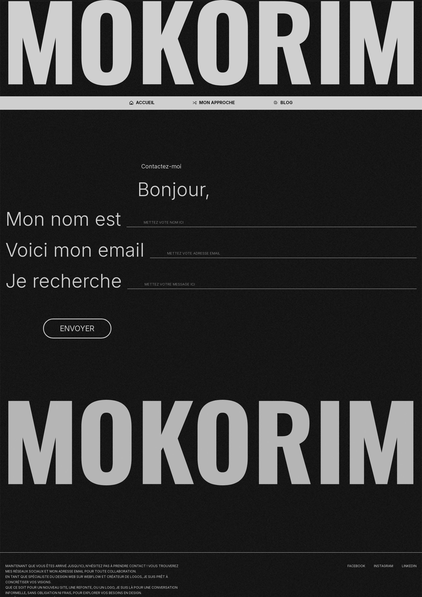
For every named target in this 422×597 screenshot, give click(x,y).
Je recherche (63, 280)
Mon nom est (63, 219)
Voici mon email (75, 250)
